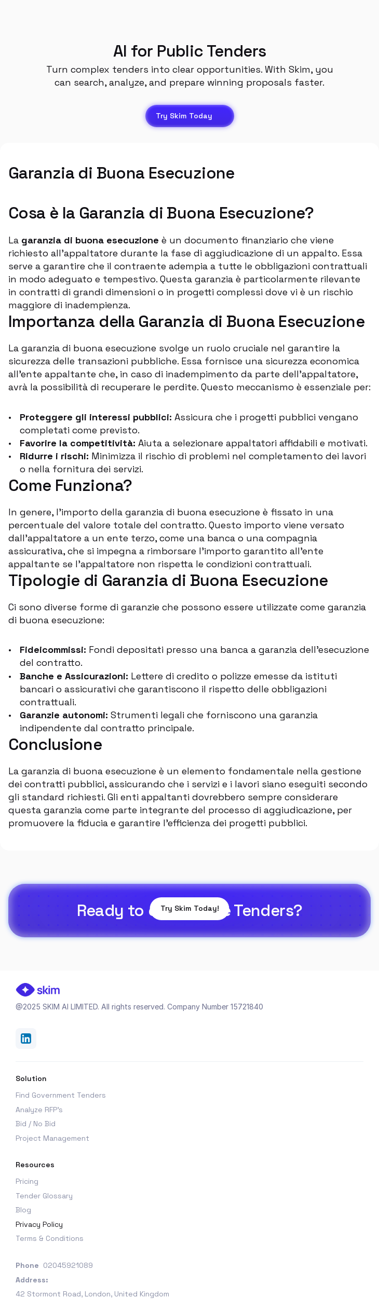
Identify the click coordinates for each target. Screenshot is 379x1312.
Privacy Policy (39, 1224)
